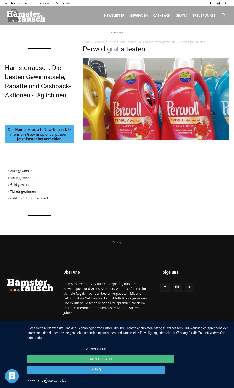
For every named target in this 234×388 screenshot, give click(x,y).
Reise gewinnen (22, 177)
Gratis (181, 15)
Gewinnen (139, 15)
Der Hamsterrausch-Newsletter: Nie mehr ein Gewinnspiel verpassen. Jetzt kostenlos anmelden (39, 134)
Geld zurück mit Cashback (29, 198)
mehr (199, 372)
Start (86, 42)
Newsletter (114, 15)
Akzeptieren (128, 372)
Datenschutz (63, 3)
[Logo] (25, 15)
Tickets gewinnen (23, 191)
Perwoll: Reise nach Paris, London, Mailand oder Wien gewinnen (134, 42)
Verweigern (57, 372)
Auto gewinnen (21, 171)
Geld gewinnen (21, 184)
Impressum (44, 3)
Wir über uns (12, 3)
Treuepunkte (203, 15)
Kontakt (29, 3)
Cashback (161, 15)
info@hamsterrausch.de (106, 322)
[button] (223, 16)
